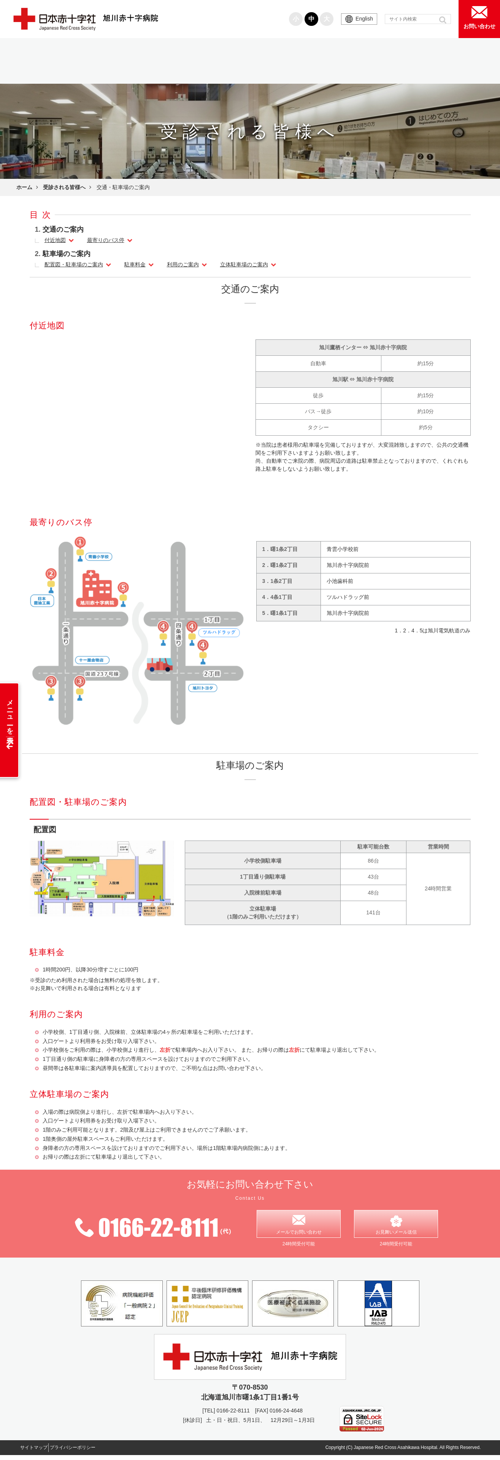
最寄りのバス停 (105, 240)
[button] (443, 19)
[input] (418, 19)
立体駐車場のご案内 (244, 264)
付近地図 (55, 240)
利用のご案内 (183, 264)
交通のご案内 (63, 229)
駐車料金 (135, 264)
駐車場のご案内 (66, 254)
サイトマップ (39, 1452)
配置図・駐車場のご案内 (73, 264)
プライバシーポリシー (89, 1452)
